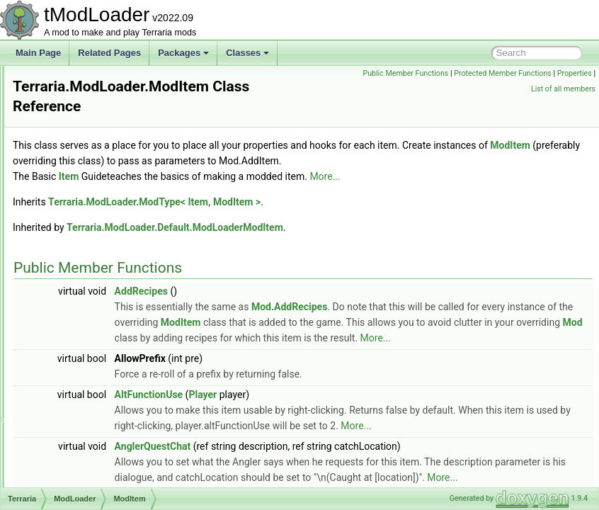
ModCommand (97, 221)
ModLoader (91, 314)
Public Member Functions (446, 73)
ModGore (87, 268)
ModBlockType (97, 143)
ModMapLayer (96, 330)
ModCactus (91, 205)
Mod (77, 81)
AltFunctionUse (326, 441)
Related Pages (109, 52)
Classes (247, 52)
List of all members (563, 89)
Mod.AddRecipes (466, 322)
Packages (183, 52)
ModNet (84, 377)
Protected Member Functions (543, 73)
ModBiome (89, 127)
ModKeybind (93, 299)
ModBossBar (93, 159)
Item (246, 192)
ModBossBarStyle (103, 174)
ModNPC (86, 392)
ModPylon (88, 486)
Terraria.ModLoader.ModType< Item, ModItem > (331, 217)
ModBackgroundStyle (109, 112)
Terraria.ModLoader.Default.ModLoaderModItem (352, 243)
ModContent (92, 237)
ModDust (86, 252)
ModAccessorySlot (104, 96)
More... (501, 192)
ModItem (86, 283)
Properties (508, 89)
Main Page (38, 52)
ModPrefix (88, 455)
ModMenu (88, 346)
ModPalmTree (95, 424)
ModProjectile (95, 470)
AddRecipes (318, 306)
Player (379, 441)
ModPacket (90, 408)
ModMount (89, 361)
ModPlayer (89, 439)
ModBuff (85, 190)
